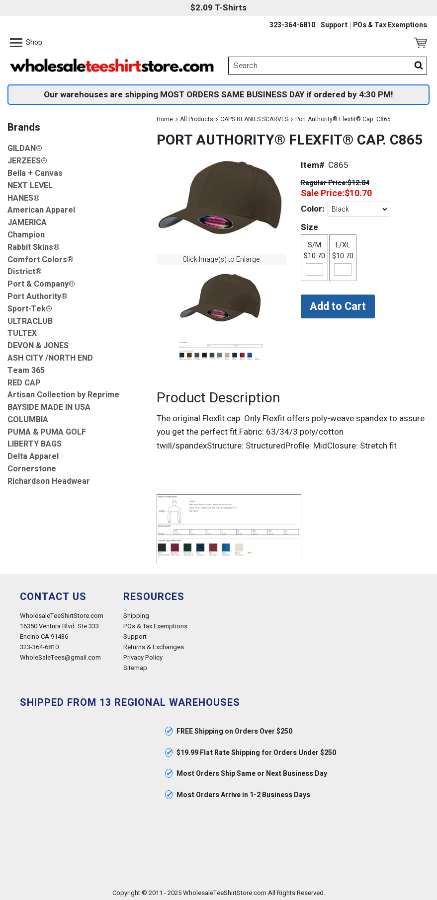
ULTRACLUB (30, 318)
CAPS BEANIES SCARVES (254, 116)
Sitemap (135, 665)
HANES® (23, 195)
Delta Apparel (33, 454)
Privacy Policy (143, 654)
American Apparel (41, 207)
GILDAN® (24, 146)
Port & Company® (41, 281)
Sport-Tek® (29, 305)
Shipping (136, 612)
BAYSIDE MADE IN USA (48, 404)
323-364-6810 (292, 25)
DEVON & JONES (38, 343)
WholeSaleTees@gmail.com (60, 654)
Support (334, 25)
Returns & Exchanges (153, 644)
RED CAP (24, 380)
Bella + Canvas (35, 170)
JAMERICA (27, 220)
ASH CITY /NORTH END (50, 355)
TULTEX (22, 330)
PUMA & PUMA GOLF (46, 429)
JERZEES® (27, 158)
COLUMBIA (27, 416)
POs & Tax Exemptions (390, 25)
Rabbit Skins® (33, 244)
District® (24, 269)
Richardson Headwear (48, 478)
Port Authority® (37, 293)
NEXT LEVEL (30, 182)
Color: (312, 205)
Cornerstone (31, 466)
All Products (196, 116)
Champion (26, 231)
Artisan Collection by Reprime (63, 392)
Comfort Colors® (40, 256)
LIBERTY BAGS (34, 441)
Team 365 (26, 367)
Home (165, 116)
